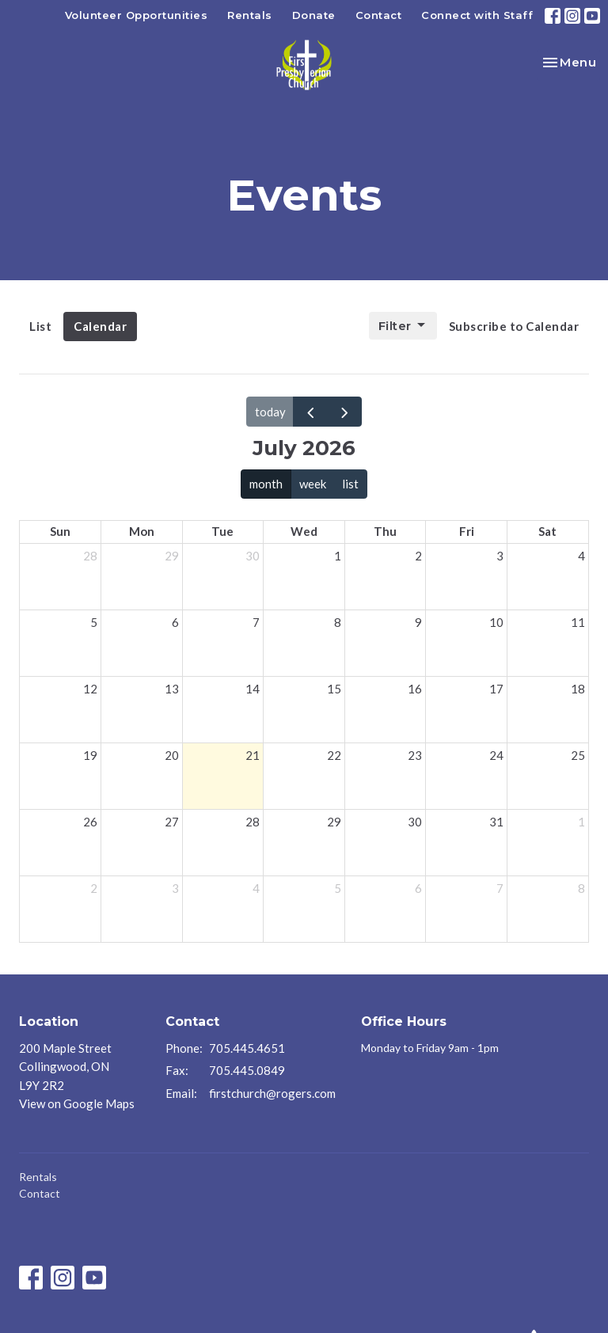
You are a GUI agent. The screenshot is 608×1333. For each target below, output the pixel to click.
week (312, 484)
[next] (344, 412)
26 (90, 822)
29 (172, 556)
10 (496, 622)
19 (90, 755)
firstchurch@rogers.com (272, 1093)
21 (252, 755)
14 (252, 689)
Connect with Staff (477, 15)
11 (578, 622)
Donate (314, 15)
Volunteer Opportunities (136, 15)
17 (496, 689)
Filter (403, 325)
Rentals (249, 15)
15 (334, 689)
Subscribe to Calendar (514, 326)
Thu (385, 531)
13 (172, 689)
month (266, 484)
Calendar (100, 326)
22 (334, 755)
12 (90, 689)
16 (415, 689)
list (350, 484)
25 (578, 755)
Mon (141, 531)
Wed (304, 531)
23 (415, 755)
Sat (547, 531)
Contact (378, 15)
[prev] (310, 412)
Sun (60, 531)
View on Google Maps (77, 1103)
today (270, 411)
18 (578, 689)
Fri (466, 531)
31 (496, 822)
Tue (222, 531)
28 (90, 556)
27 (172, 822)
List (40, 326)
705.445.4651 (247, 1048)
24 (496, 755)
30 (252, 556)
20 (172, 755)
